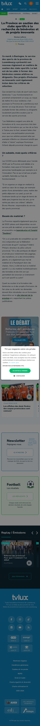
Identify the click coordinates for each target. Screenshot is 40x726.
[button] (20, 366)
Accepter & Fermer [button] (20, 371)
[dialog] (20, 363)
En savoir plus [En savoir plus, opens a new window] (14, 363)
